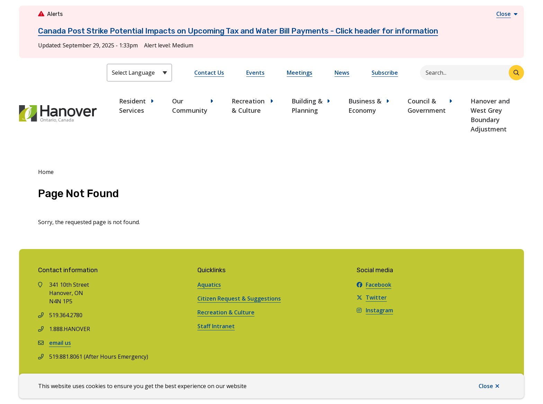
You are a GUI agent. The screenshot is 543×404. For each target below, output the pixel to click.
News (342, 72)
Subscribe (385, 72)
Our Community (189, 105)
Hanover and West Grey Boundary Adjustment (490, 115)
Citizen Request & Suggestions (239, 298)
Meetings (299, 72)
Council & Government (427, 105)
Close (486, 386)
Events (255, 72)
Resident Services (132, 105)
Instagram (375, 310)
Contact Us (209, 72)
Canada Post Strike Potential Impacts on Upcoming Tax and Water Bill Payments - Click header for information (238, 31)
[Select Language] (139, 73)
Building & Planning (307, 105)
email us (60, 343)
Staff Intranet (216, 326)
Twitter (372, 297)
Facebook (374, 284)
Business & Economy (365, 105)
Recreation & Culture (248, 105)
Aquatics (209, 284)
